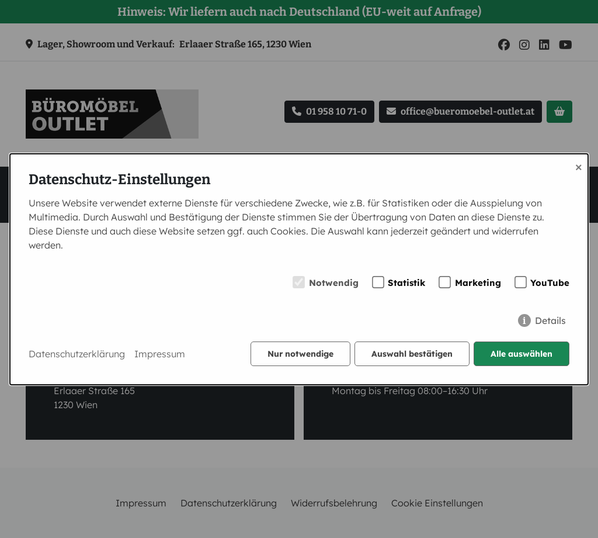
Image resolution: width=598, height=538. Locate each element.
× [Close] (578, 166)
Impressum (159, 354)
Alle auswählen (521, 354)
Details (550, 320)
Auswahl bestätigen (412, 354)
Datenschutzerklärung (77, 354)
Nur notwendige (300, 354)
